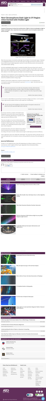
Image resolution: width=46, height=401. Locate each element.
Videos (21, 372)
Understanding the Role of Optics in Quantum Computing (15, 329)
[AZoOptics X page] (12, 5)
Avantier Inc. (5, 331)
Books (29, 368)
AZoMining (5, 375)
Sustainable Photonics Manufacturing (25, 255)
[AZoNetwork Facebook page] (10, 5)
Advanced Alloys (9, 347)
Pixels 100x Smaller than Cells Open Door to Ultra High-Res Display (30, 195)
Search (37, 369)
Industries (30, 374)
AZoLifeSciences (14, 374)
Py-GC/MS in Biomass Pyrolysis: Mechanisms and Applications (28, 226)
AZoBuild (4, 374)
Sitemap (29, 377)
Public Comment (25, 174)
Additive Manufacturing (11, 341)
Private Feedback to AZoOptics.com (38, 174)
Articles (21, 369)
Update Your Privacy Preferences (10, 399)
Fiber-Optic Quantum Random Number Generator (28, 205)
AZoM (4, 368)
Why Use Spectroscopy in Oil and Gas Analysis (27, 265)
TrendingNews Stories (8, 179)
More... (43, 1)
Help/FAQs (30, 375)
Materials (30, 371)
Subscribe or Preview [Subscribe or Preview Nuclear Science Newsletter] (10, 354)
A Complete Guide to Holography (24, 286)
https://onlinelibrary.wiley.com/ (8, 152)
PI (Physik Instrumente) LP (8, 326)
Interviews (22, 375)
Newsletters (38, 372)
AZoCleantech (5, 372)
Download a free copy (35, 126)
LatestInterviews (38, 179)
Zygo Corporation (6, 321)
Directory (22, 374)
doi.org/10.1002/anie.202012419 (8, 146)
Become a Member (39, 371)
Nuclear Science (9, 353)
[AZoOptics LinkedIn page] (9, 5)
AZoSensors (13, 368)
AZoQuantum (13, 369)
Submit (42, 176)
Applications (30, 372)
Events (29, 369)
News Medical (13, 372)
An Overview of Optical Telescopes (24, 296)
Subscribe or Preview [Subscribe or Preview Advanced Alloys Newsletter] (10, 348)
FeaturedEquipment (23, 179)
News (7, 14)
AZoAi (12, 371)
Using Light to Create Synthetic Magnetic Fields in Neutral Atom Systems (30, 307)
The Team (30, 378)
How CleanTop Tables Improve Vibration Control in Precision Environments (19, 334)
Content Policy (38, 381)
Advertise (37, 375)
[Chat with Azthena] (43, 398)
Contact (37, 374)
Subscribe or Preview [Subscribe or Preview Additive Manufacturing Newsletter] (10, 342)
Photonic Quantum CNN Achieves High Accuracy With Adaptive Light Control (29, 216)
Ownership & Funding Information (38, 384)
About (37, 368)
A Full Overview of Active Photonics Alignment (12, 324)
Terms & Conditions (39, 377)
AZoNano (4, 369)
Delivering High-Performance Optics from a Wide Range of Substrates (18, 320)
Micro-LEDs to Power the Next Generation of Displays (29, 276)
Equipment (22, 371)
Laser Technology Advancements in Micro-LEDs (27, 184)
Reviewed (43, 22)
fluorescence (28, 82)
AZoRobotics (5, 371)
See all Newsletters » (5, 358)
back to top (40, 388)
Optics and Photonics (13, 14)
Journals (21, 377)
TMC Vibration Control (7, 335)
